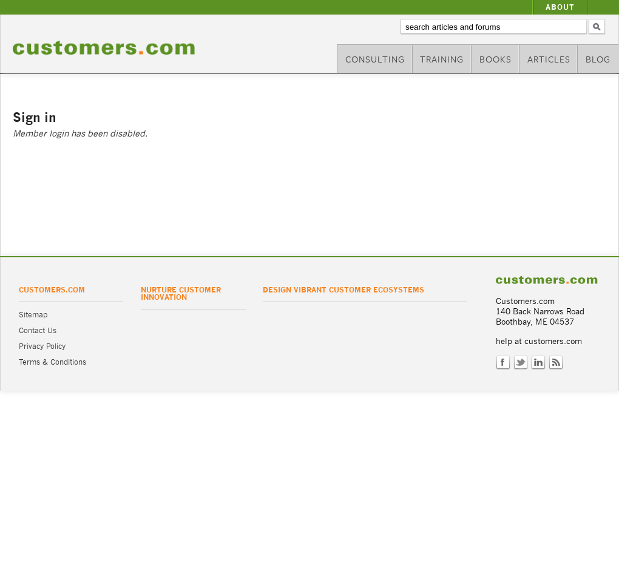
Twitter (520, 363)
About (560, 7)
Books (495, 59)
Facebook (503, 363)
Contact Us (37, 330)
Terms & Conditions (52, 361)
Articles (548, 59)
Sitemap (33, 314)
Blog (598, 59)
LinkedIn (538, 363)
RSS (556, 363)
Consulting (375, 59)
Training (442, 59)
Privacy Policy (42, 346)
